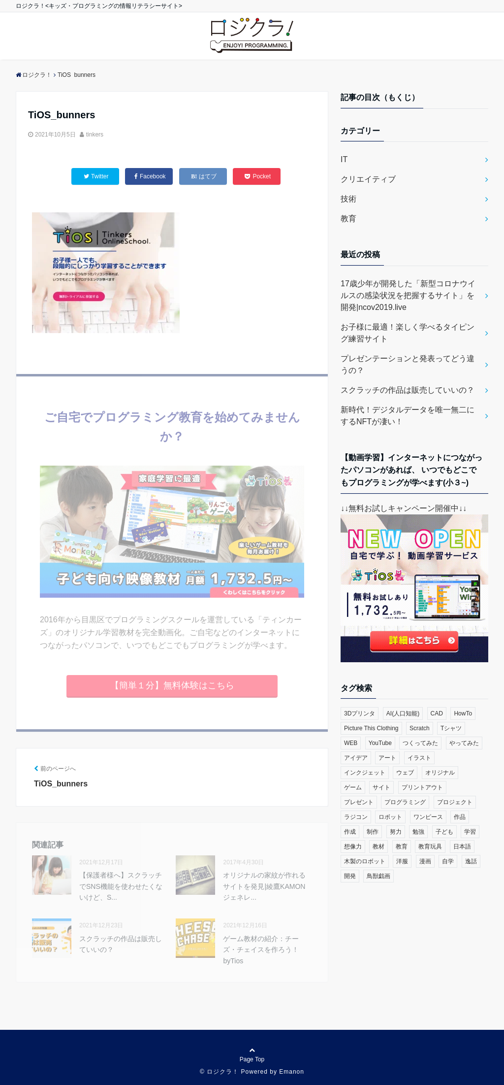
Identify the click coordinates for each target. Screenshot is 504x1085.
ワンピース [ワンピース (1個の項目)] (428, 817)
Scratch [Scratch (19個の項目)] (420, 728)
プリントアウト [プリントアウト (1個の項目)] (422, 787)
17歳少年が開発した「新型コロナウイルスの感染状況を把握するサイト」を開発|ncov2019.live (408, 295)
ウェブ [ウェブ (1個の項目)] (405, 772)
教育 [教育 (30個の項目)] (402, 846)
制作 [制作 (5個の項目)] (372, 831)
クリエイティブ (368, 179)
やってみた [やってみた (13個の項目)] (464, 743)
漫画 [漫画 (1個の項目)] (425, 861)
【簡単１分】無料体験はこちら (172, 685)
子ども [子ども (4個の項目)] (444, 831)
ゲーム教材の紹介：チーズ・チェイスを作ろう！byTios (261, 950)
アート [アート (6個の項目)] (387, 757)
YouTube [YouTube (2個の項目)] (380, 743)
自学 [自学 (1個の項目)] (448, 861)
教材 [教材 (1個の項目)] (378, 846)
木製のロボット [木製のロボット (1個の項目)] (364, 861)
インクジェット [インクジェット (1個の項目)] (364, 772)
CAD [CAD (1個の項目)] (437, 713)
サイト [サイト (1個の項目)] (381, 787)
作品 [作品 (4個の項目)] (460, 817)
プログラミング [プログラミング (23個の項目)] (405, 802)
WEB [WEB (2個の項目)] (350, 743)
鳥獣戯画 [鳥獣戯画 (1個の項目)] (378, 876)
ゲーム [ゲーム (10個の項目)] (353, 787)
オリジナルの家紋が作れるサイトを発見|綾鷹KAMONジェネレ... (264, 886)
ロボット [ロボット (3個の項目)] (390, 817)
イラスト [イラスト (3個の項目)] (419, 757)
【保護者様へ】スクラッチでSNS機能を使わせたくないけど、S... (120, 886)
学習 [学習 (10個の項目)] (470, 831)
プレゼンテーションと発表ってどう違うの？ (407, 364)
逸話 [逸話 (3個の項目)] (471, 861)
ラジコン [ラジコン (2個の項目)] (356, 817)
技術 (348, 199)
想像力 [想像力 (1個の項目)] (353, 846)
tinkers (94, 134)
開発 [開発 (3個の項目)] (350, 876)
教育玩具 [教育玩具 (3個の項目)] (430, 846)
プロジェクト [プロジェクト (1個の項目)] (454, 802)
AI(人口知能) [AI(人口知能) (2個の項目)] (402, 713)
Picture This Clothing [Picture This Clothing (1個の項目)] (371, 728)
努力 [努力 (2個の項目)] (396, 831)
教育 (348, 218)
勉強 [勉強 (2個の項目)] (418, 831)
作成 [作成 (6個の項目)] (350, 831)
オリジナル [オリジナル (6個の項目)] (440, 772)
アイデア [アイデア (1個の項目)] (356, 757)
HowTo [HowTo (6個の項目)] (463, 713)
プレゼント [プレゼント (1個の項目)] (359, 802)
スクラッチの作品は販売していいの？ (120, 944)
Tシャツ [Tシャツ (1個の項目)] (451, 728)
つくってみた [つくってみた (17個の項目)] (420, 743)
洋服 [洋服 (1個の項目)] (402, 861)
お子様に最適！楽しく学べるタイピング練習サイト (407, 333)
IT (344, 159)
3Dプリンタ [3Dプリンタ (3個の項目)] (359, 713)
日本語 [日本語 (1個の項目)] (462, 846)
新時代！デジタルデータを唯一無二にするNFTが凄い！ (407, 416)
